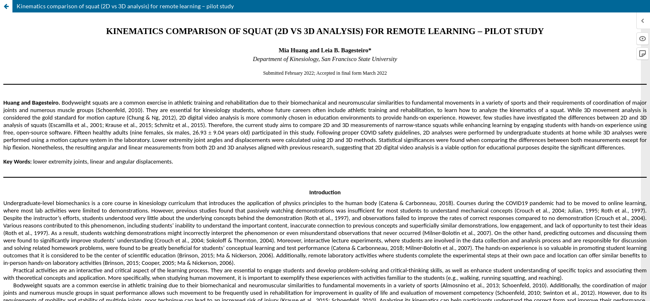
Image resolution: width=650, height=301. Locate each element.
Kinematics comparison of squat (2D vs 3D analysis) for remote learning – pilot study (125, 6)
